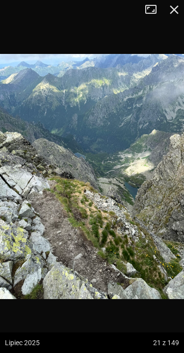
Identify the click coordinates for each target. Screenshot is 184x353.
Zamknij (174, 10)
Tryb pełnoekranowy (154, 10)
